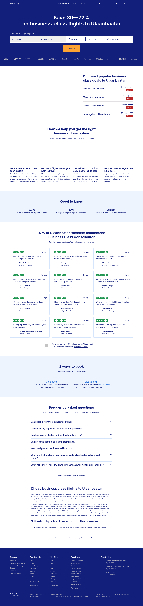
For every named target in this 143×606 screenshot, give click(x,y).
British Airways (76, 566)
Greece (32, 571)
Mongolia (79, 538)
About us (83, 4)
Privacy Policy (99, 594)
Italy (31, 560)
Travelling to (48, 39)
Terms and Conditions (102, 596)
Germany (33, 568)
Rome (53, 560)
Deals (75, 4)
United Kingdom (35, 566)
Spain (32, 574)
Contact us (127, 4)
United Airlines (76, 584)
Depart (74, 39)
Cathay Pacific (76, 568)
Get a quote (71, 48)
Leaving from (20, 39)
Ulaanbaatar (102, 88)
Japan (32, 579)
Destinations (60, 538)
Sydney (53, 581)
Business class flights (17, 563)
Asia (70, 538)
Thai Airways (75, 581)
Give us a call (91, 382)
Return (93, 39)
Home (49, 538)
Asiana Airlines (76, 563)
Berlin (53, 568)
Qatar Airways (75, 576)
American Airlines (77, 560)
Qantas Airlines (76, 574)
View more (34, 585)
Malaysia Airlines (76, 571)
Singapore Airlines (77, 579)
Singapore (54, 579)
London (53, 566)
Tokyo (53, 576)
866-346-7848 (104, 385)
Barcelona (54, 574)
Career (92, 4)
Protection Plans (114, 4)
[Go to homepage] (15, 4)
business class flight (49, 494)
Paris (52, 563)
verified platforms (81, 346)
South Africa (34, 581)
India (32, 576)
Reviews (102, 4)
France (32, 563)
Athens (53, 571)
